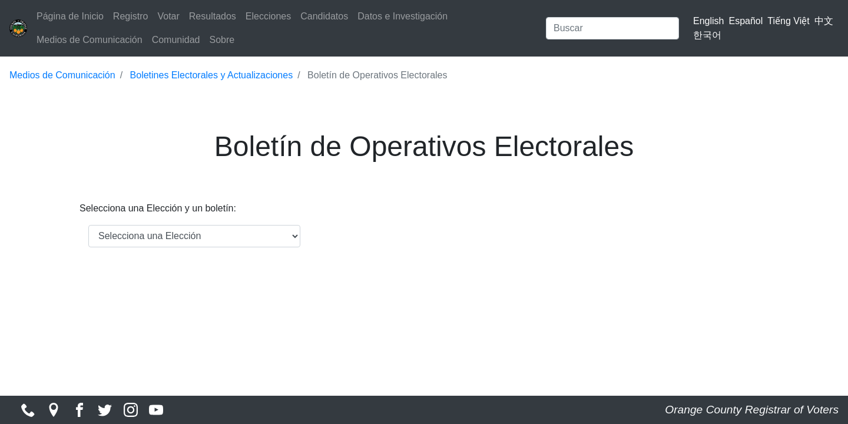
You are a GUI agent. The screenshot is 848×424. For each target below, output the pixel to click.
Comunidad (176, 40)
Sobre (221, 40)
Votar (168, 16)
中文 (823, 21)
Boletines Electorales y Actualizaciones (211, 75)
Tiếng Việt (788, 21)
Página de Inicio (70, 16)
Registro (130, 16)
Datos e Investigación (402, 16)
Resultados (212, 16)
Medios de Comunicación (90, 40)
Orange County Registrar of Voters (752, 409)
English (708, 21)
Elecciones (268, 16)
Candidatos (324, 16)
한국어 (707, 35)
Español (746, 21)
